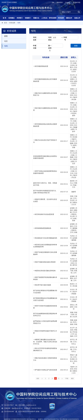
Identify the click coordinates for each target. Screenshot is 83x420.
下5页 (66, 378)
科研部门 (20, 18)
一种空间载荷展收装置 (40, 66)
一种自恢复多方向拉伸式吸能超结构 (45, 238)
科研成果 (61, 18)
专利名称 (34, 38)
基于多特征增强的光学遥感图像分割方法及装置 (45, 291)
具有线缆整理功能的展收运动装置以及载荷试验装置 (45, 157)
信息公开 (77, 18)
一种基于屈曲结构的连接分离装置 (44, 262)
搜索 (76, 46)
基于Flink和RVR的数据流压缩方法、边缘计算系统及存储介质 (45, 192)
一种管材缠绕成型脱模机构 (42, 228)
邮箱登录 (60, 2)
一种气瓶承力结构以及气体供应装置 (45, 370)
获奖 (5, 36)
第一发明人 (49, 48)
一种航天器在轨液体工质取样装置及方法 (45, 359)
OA (53, 2)
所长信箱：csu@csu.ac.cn (27, 405)
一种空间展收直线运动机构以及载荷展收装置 (45, 125)
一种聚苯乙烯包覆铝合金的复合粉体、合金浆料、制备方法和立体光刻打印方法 (45, 342)
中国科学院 (76, 2)
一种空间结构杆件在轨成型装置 (43, 214)
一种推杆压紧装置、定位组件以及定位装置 (45, 200)
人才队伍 (44, 18)
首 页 (4, 18)
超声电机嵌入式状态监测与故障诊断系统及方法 (45, 322)
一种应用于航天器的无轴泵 (42, 285)
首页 (5, 23)
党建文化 (36, 18)
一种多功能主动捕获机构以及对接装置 (45, 109)
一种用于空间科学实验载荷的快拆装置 (45, 307)
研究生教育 (52, 18)
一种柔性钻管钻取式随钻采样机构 (44, 271)
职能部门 (28, 18)
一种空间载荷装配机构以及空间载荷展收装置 (45, 80)
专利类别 (49, 38)
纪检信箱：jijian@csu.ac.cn (13, 408)
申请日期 (34, 47)
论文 (5, 41)
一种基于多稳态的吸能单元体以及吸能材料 (45, 253)
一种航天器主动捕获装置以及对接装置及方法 (45, 94)
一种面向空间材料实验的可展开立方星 (45, 332)
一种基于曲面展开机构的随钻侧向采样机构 (45, 278)
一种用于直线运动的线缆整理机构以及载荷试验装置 (45, 172)
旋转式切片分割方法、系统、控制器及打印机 (45, 184)
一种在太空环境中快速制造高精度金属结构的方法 (45, 349)
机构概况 (11, 18)
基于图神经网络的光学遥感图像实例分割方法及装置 (45, 299)
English (67, 2)
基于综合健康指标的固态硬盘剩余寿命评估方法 (45, 315)
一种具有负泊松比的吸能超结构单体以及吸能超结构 (45, 246)
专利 (18, 23)
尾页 (72, 378)
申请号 (65, 38)
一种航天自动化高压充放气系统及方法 (45, 141)
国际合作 (69, 18)
